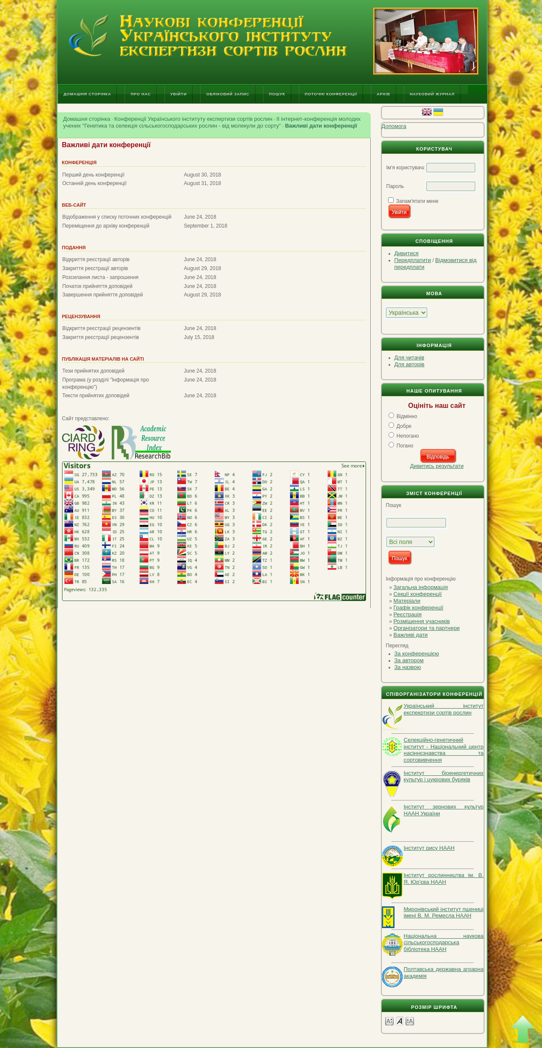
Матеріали (407, 601)
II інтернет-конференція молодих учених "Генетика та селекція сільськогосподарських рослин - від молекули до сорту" (212, 122)
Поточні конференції (331, 94)
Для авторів (409, 364)
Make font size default (399, 1020)
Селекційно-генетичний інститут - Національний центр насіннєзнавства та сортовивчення (444, 750)
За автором (409, 660)
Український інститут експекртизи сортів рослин (444, 709)
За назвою (407, 667)
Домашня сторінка (87, 94)
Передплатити (412, 260)
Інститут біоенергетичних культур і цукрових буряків (444, 776)
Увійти (178, 94)
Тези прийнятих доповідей (93, 371)
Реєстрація (408, 614)
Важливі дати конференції (321, 125)
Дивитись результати (437, 466)
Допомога (394, 126)
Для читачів (409, 357)
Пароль (395, 186)
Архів (383, 94)
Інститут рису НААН (429, 848)
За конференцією (416, 653)
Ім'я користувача (406, 168)
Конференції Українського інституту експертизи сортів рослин (193, 119)
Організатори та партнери (427, 628)
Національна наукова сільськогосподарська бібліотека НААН (444, 942)
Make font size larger (410, 1020)
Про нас (140, 94)
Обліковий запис (227, 94)
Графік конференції (418, 607)
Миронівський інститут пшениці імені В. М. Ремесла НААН (444, 912)
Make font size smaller (389, 1020)
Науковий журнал (432, 94)
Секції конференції (418, 594)
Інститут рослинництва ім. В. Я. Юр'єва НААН (444, 878)
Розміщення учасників (422, 621)
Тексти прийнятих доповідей (96, 396)
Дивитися (406, 253)
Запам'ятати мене (417, 201)
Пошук (277, 94)
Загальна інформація (421, 587)
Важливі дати (411, 635)
